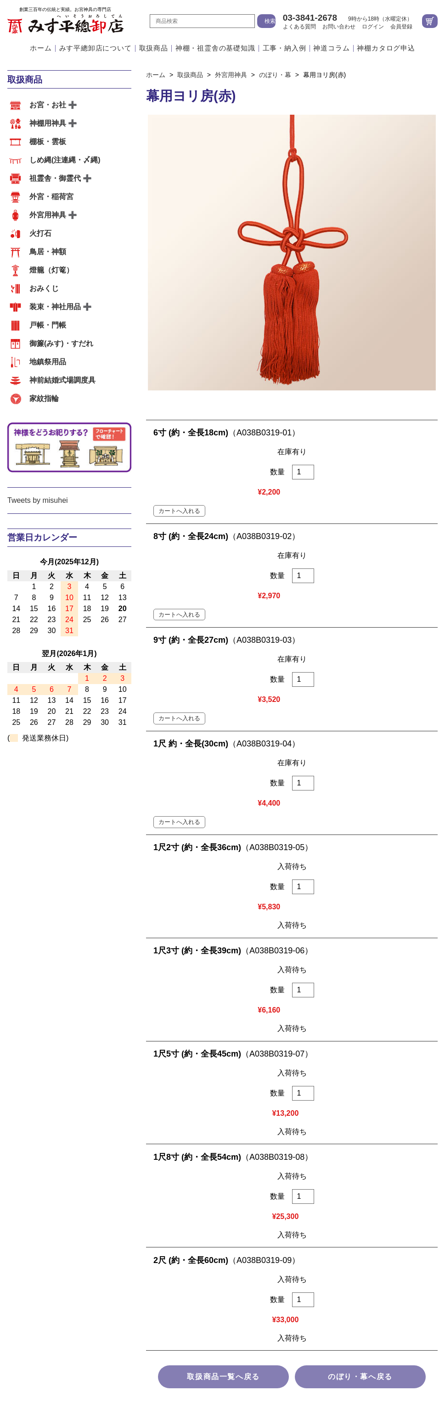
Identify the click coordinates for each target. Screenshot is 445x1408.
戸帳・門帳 (47, 325)
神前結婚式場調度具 (62, 380)
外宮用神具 (47, 215)
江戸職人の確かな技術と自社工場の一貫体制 (80, 923)
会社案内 (324, 923)
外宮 (37, 1014)
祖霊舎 (63, 1014)
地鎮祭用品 (47, 362)
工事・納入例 (284, 48)
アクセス (287, 923)
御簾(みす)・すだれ (61, 343)
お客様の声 (182, 1014)
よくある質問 (299, 26)
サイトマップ (223, 1201)
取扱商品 (153, 48)
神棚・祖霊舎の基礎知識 (215, 48)
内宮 (14, 1014)
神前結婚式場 (104, 1014)
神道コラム (331, 48)
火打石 (40, 233)
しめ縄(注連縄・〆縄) (65, 160)
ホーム (40, 48)
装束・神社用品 (55, 307)
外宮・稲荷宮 (51, 196)
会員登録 (401, 26)
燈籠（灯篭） (51, 270)
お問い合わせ (338, 26)
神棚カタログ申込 (386, 48)
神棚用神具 (47, 123)
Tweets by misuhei (37, 500)
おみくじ (44, 288)
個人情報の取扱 (222, 1182)
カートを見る (430, 21)
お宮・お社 (47, 105)
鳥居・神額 (47, 252)
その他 (145, 1014)
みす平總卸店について (95, 48)
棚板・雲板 (47, 141)
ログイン (373, 26)
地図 (347, 1044)
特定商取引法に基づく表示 (223, 1164)
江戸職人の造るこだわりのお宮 (213, 923)
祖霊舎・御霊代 (55, 178)
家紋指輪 (44, 398)
